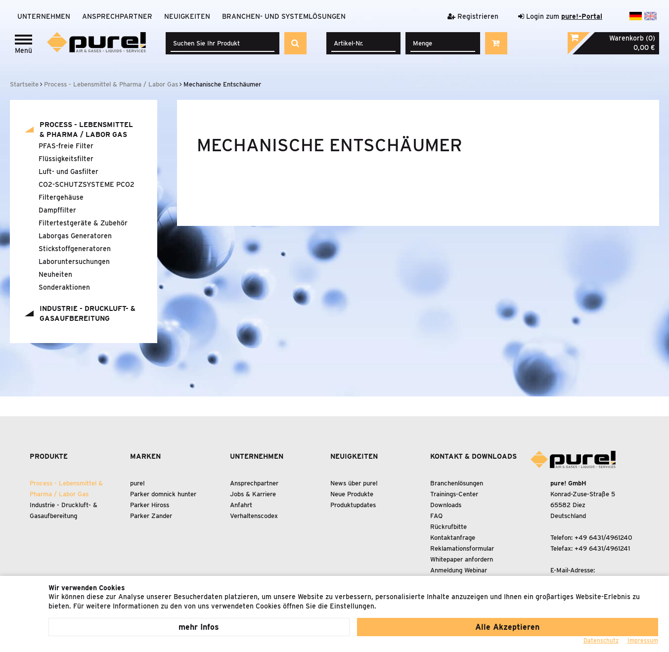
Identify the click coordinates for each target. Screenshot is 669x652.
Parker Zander (151, 516)
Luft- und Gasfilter (68, 171)
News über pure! (354, 483)
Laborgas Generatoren (75, 236)
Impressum (642, 640)
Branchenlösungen (456, 483)
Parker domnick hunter (163, 494)
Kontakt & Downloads (473, 456)
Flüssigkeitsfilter (66, 159)
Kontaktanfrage (452, 537)
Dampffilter (57, 210)
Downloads (445, 505)
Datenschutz (601, 640)
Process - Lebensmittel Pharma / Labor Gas (86, 129)
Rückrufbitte (448, 526)
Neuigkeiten (187, 16)
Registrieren (472, 16)
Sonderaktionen (64, 287)
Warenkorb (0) (632, 38)
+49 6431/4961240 (603, 537)
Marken (145, 456)
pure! (137, 483)
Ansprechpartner (117, 16)
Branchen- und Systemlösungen (284, 16)
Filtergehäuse (61, 197)
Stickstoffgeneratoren (75, 249)
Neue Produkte (351, 494)
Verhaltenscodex (254, 516)
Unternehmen (43, 16)
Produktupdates (353, 505)
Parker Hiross (149, 505)
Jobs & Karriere (253, 494)
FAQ (436, 516)
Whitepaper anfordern (461, 559)
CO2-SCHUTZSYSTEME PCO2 (86, 184)
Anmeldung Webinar (458, 570)
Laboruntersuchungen (74, 261)
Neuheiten (55, 274)
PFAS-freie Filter (66, 146)
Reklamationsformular (462, 548)
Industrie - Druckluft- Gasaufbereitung (87, 313)
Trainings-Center (454, 494)
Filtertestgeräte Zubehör (83, 223)
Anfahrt (241, 505)
